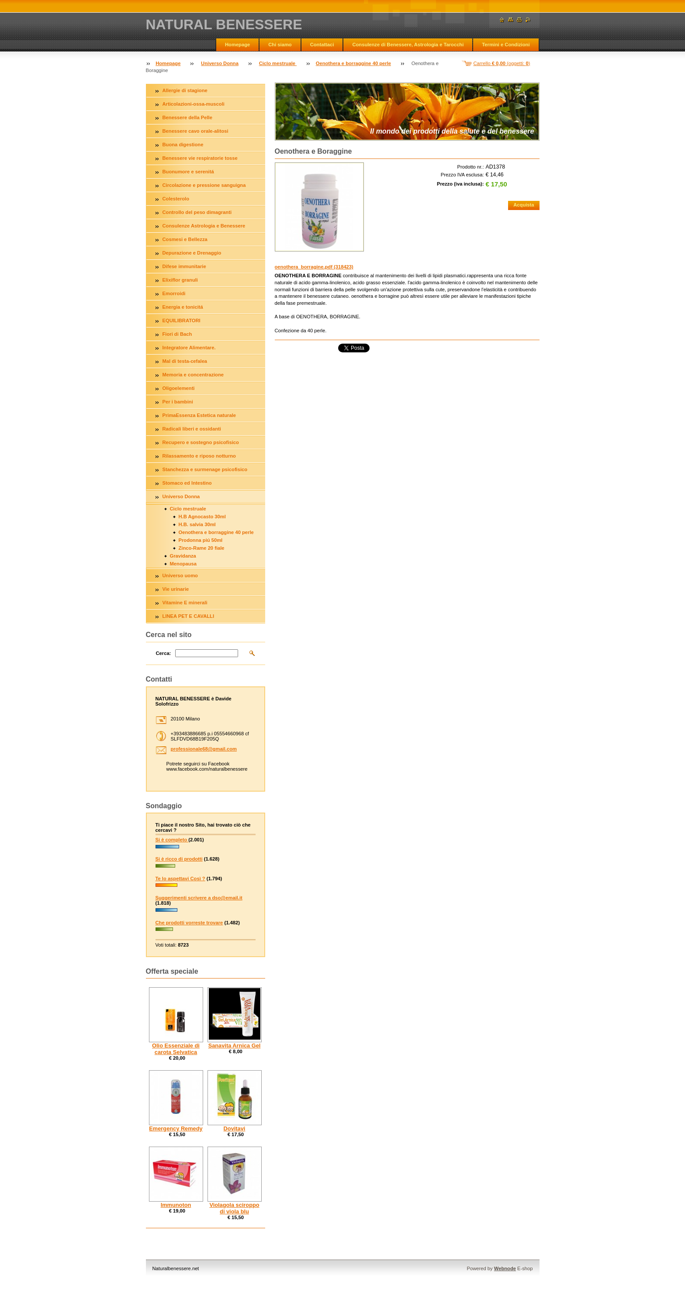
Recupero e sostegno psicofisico (201, 442)
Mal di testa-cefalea (185, 361)
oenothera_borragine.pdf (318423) (314, 266)
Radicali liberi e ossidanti (192, 428)
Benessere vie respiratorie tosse (200, 158)
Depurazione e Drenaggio (192, 252)
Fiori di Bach (177, 334)
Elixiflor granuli (180, 280)
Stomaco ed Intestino (187, 483)
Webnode (505, 1268)
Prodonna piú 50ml (201, 540)
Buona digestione (183, 144)
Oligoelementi (179, 388)
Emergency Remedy (175, 1128)
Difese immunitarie (184, 266)
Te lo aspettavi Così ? (180, 878)
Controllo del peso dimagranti (197, 212)
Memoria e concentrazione (193, 374)
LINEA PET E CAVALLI (188, 616)
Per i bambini (178, 401)
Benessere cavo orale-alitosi (195, 131)
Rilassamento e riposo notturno (199, 455)
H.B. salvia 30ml (197, 524)
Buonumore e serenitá (188, 171)
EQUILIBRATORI (182, 320)
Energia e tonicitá (183, 307)
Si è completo (172, 839)
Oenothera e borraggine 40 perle (353, 63)
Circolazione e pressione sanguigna (204, 185)
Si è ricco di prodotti (179, 858)
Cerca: (163, 653)
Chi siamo (279, 44)
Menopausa (183, 563)
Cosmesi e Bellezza (185, 239)
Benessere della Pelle (187, 117)
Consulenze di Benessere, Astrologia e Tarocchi (408, 44)
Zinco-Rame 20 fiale (202, 548)
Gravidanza (183, 555)
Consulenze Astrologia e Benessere (204, 225)
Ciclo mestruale (278, 63)
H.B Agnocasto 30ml (202, 516)
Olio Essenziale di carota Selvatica (176, 1048)
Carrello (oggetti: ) (502, 63)
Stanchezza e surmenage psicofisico (205, 469)
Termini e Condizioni (505, 44)
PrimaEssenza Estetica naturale (199, 415)
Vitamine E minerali (185, 602)
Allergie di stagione (185, 90)
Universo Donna (220, 63)
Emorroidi (174, 293)
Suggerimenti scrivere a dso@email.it (199, 897)
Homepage (237, 44)
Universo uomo (180, 575)
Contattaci (322, 44)
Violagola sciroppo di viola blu (234, 1208)
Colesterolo (176, 198)
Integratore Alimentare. (189, 347)
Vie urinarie (176, 589)
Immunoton (176, 1205)
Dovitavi (235, 1128)
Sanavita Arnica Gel (234, 1045)
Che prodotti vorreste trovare (189, 922)
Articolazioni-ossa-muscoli (194, 104)
